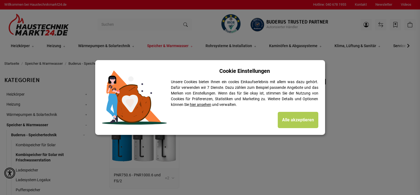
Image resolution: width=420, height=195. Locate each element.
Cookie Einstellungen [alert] (244, 71)
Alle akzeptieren (298, 119)
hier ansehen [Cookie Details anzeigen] (200, 104)
